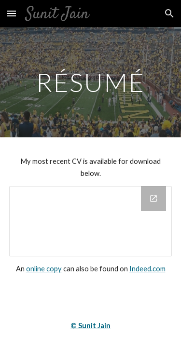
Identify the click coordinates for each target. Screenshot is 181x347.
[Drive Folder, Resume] (90, 221)
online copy (44, 269)
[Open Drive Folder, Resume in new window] (153, 198)
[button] (11, 13)
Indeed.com (147, 269)
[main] (90, 82)
